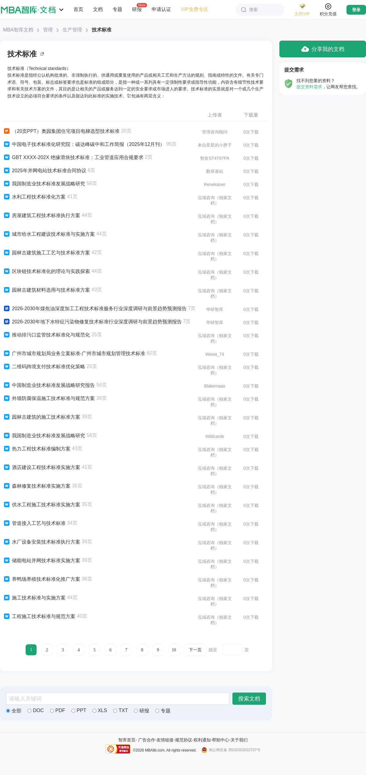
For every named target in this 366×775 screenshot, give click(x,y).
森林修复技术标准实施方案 (36, 486)
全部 (13, 710)
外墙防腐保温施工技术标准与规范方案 (49, 398)
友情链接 (165, 739)
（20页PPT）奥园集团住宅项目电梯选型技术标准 (61, 131)
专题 (117, 9)
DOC (35, 710)
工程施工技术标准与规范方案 (39, 616)
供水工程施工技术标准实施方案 (41, 504)
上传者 (214, 115)
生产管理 (72, 29)
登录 (356, 9)
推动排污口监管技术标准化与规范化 (46, 335)
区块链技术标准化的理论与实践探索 (46, 271)
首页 (78, 9)
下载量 (251, 115)
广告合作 (146, 739)
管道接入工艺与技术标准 (34, 523)
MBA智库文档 (18, 29)
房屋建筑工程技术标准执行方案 (41, 215)
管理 (48, 29)
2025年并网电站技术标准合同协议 (44, 170)
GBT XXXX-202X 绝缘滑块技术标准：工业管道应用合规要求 (73, 157)
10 (174, 650)
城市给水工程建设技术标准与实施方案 (49, 234)
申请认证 (161, 9)
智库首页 (126, 739)
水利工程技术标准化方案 (34, 197)
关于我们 (239, 739)
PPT (78, 710)
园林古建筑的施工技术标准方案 (41, 417)
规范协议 (183, 739)
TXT (120, 710)
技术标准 (101, 29)
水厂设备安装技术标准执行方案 (41, 542)
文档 (98, 9)
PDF (57, 710)
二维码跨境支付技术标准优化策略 (44, 366)
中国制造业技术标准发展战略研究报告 (49, 385)
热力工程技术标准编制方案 (36, 449)
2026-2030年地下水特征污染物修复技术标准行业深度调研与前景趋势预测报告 (92, 321)
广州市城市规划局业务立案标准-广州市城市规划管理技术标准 (74, 353)
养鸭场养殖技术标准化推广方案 (41, 579)
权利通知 (202, 739)
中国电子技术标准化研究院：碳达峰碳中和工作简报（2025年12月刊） (84, 144)
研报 (137, 9)
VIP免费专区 (194, 9)
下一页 (195, 650)
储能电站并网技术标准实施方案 (41, 560)
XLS (99, 710)
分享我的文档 (322, 49)
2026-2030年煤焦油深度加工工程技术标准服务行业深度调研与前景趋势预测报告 (95, 308)
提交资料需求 (309, 86)
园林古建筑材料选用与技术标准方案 (46, 290)
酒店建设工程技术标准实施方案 (41, 467)
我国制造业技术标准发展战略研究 (44, 183)
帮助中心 (220, 739)
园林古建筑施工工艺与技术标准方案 (46, 252)
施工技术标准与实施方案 (34, 598)
